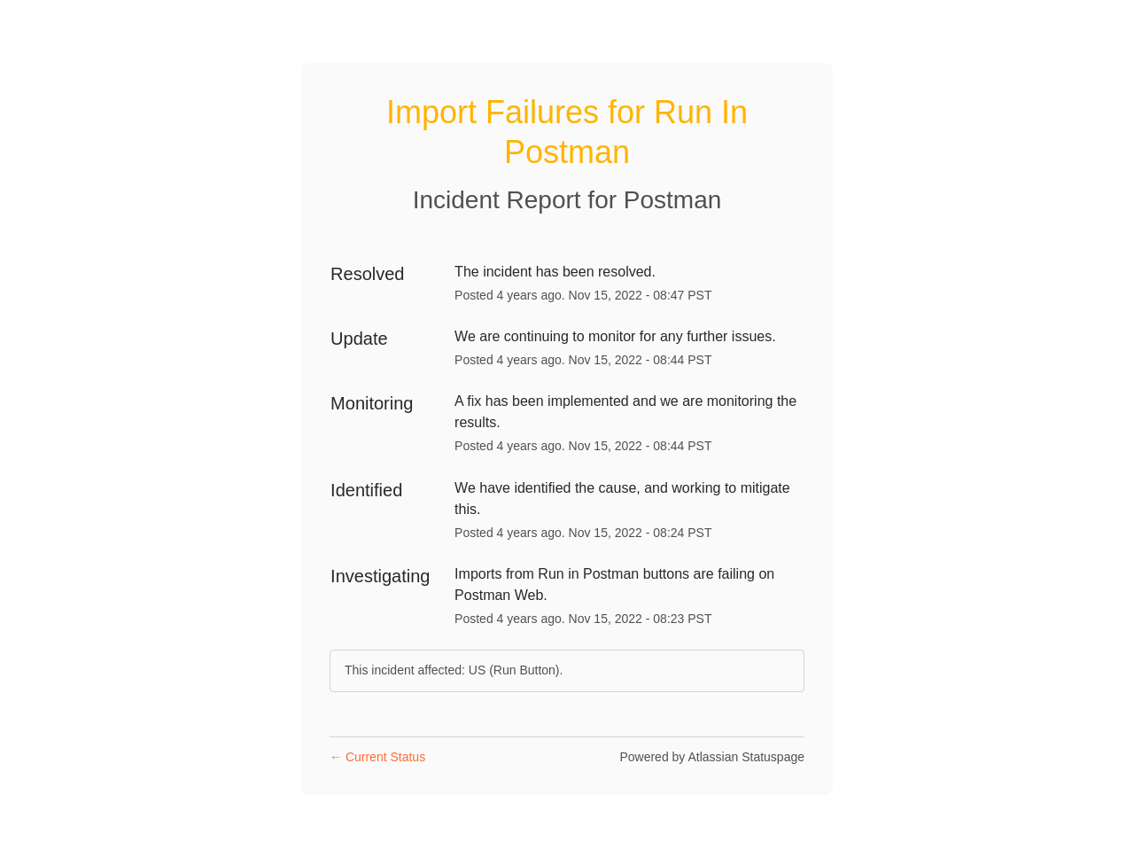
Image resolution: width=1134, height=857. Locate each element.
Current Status (377, 757)
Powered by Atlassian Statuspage (711, 757)
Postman (673, 200)
